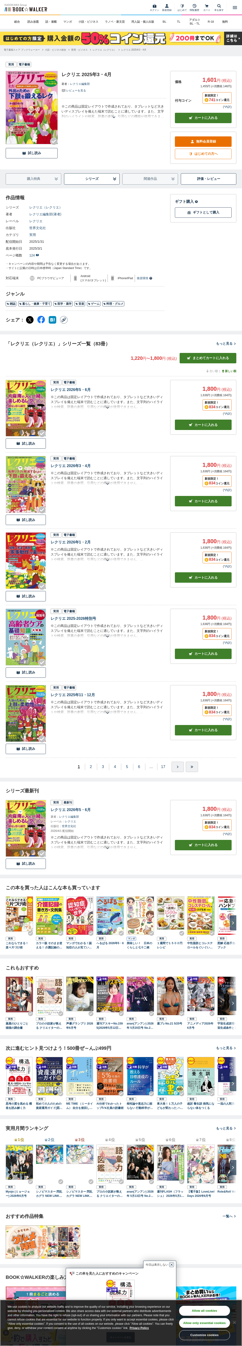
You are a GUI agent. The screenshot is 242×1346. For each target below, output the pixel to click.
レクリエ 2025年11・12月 (73, 695)
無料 (225, 21)
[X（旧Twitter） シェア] (30, 320)
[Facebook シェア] (41, 320)
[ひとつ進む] (178, 767)
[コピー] (64, 320)
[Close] (234, 1322)
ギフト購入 (186, 202)
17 (163, 767)
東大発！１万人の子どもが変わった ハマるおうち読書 (170, 1106)
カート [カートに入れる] (203, 425)
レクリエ (36, 221)
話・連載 (51, 21)
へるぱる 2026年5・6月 (110, 945)
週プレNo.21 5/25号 (169, 1023)
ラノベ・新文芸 (115, 21)
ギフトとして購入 (203, 212)
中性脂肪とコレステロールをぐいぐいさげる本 (200, 946)
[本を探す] (219, 7)
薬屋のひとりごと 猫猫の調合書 (18, 1025)
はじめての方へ (203, 154)
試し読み (31, 153)
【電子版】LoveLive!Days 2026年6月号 (201, 1194)
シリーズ (101, 179)
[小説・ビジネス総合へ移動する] (55, 50)
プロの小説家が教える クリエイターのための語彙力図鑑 (49, 1026)
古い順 (212, 371)
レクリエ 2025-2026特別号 (73, 619)
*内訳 (227, 107)
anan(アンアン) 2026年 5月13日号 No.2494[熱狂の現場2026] (140, 1194)
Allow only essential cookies (204, 1323)
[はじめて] (182, 7)
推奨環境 (144, 278)
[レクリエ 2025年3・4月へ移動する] (133, 50)
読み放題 (33, 21)
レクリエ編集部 (80, 84)
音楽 (79, 303)
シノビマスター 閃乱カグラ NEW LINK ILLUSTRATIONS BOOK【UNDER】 (79, 1194)
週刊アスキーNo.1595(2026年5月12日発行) (109, 1026)
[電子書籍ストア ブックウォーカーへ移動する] (22, 50)
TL (179, 21)
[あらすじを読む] (113, 111)
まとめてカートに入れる (208, 358)
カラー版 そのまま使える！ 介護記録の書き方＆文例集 (49, 946)
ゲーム (93, 303)
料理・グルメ (113, 303)
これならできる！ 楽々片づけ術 (18, 945)
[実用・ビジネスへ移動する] (79, 50)
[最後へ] (192, 767)
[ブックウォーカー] (25, 7)
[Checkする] (54, 141)
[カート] (207, 7)
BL (164, 21)
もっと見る (226, 343)
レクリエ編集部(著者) (45, 214)
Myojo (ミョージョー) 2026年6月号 (18, 1194)
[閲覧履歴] (194, 7)
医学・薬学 (63, 303)
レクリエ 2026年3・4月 (71, 466)
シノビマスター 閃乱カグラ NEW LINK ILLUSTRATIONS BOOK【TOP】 (49, 1194)
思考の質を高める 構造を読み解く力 (19, 1106)
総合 (17, 21)
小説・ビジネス (88, 21)
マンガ (67, 21)
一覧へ (229, 1216)
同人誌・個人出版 (142, 21)
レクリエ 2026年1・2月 (71, 542)
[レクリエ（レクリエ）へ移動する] (104, 50)
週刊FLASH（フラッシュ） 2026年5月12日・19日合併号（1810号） (170, 1194)
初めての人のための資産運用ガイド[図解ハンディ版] (49, 1106)
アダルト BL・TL (194, 21)
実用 (32, 235)
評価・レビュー (208, 179)
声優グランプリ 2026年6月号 (79, 1025)
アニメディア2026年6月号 (200, 1025)
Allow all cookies (204, 1310)
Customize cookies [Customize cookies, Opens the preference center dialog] (204, 1335)
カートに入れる (203, 118)
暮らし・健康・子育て (35, 303)
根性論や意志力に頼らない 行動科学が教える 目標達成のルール (140, 1106)
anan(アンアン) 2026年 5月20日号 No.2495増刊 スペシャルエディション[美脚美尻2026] (140, 1026)
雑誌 (11, 303)
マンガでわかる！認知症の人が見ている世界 (79, 946)
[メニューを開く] (235, 7)
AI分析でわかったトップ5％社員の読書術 (110, 1106)
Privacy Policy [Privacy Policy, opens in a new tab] (139, 1328)
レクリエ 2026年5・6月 (71, 390)
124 (34, 255)
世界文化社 (37, 228)
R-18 (211, 21)
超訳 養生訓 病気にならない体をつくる (200, 1106)
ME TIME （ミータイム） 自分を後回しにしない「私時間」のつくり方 (79, 1106)
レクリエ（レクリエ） (45, 207)
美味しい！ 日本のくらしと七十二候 (139, 945)
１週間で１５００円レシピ (169, 945)
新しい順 (228, 371)
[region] (121, 1323)
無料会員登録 (203, 141)
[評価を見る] (73, 90)
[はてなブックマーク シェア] (52, 320)
